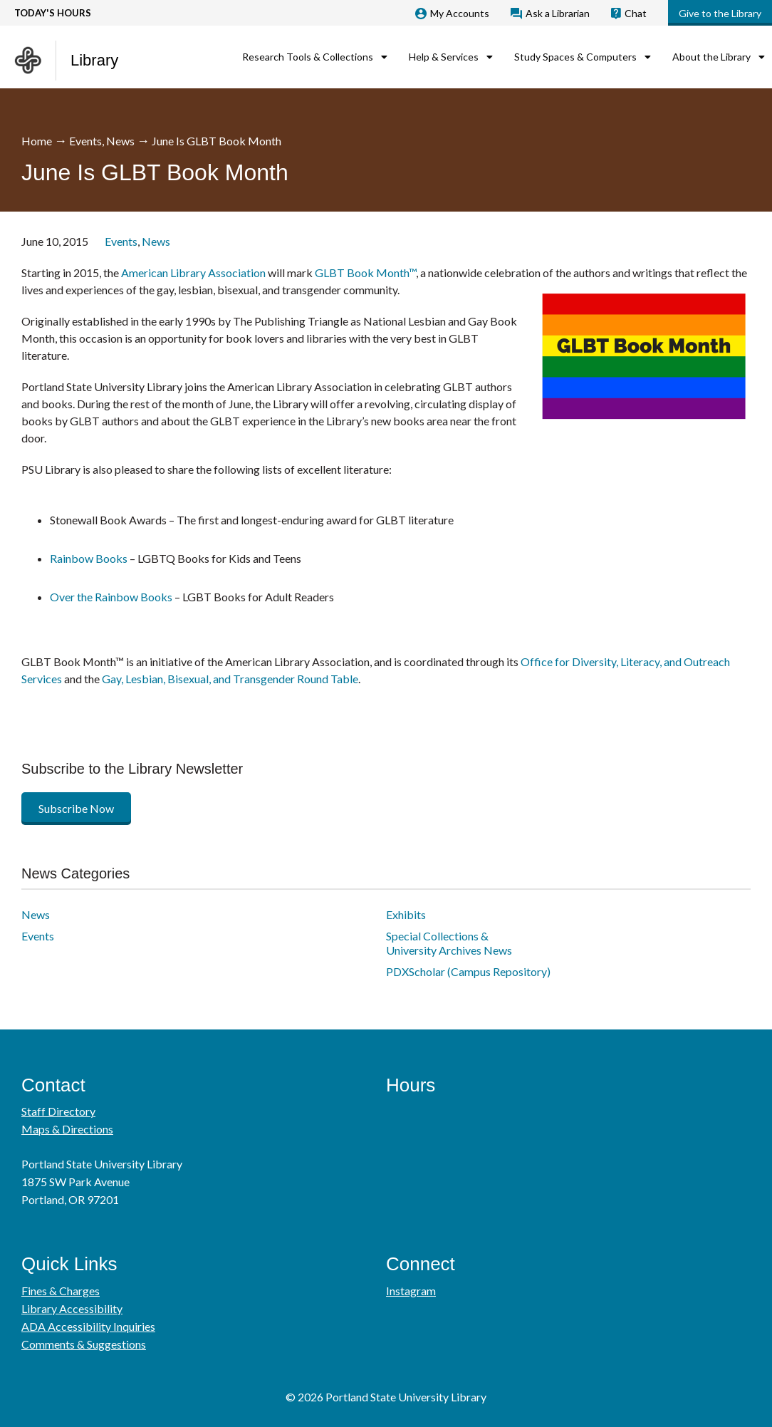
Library (94, 60)
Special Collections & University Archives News (449, 943)
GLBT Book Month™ (365, 272)
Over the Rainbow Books (111, 596)
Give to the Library (720, 13)
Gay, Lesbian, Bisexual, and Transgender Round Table (230, 678)
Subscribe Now (76, 808)
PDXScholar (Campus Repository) (468, 971)
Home (36, 140)
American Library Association (193, 272)
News (120, 140)
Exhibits (406, 914)
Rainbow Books (88, 558)
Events (85, 140)
